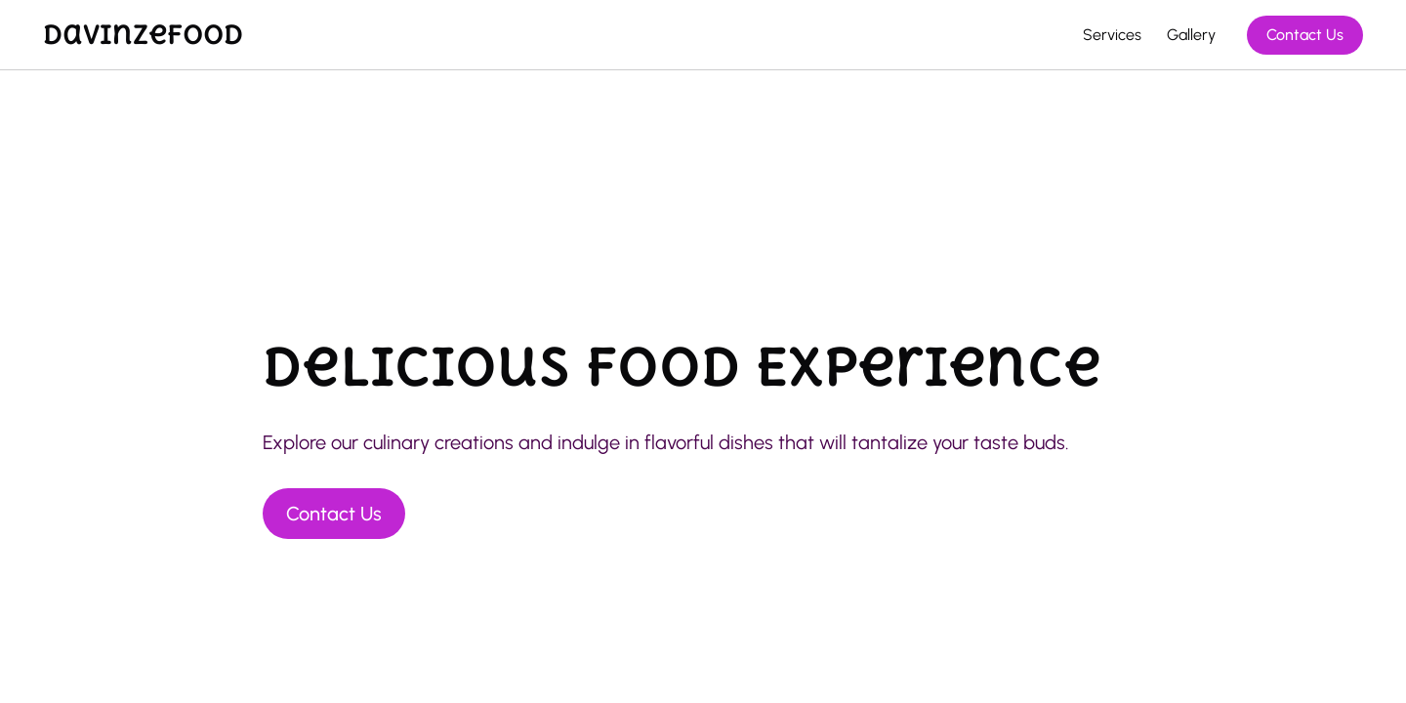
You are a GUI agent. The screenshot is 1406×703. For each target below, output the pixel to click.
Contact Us (1305, 34)
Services (1112, 34)
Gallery (1191, 34)
